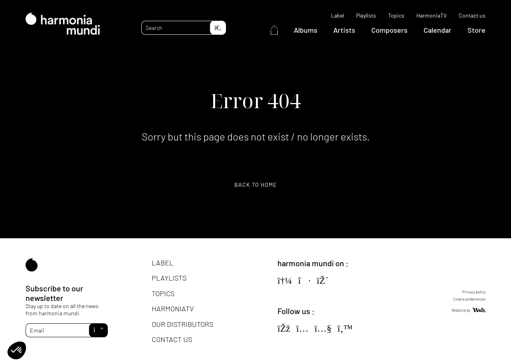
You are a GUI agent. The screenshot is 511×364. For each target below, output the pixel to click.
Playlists (366, 15)
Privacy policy (473, 291)
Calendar (438, 30)
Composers (389, 30)
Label (337, 15)
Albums (305, 30)
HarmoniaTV (431, 15)
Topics (396, 15)
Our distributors (182, 324)
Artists (344, 30)
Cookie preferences (469, 299)
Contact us (472, 15)
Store (476, 30)
